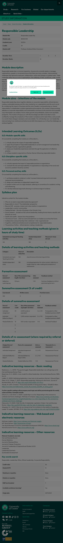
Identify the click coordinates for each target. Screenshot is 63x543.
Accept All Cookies (48, 92)
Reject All (36, 92)
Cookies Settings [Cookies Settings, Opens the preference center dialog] (13, 92)
